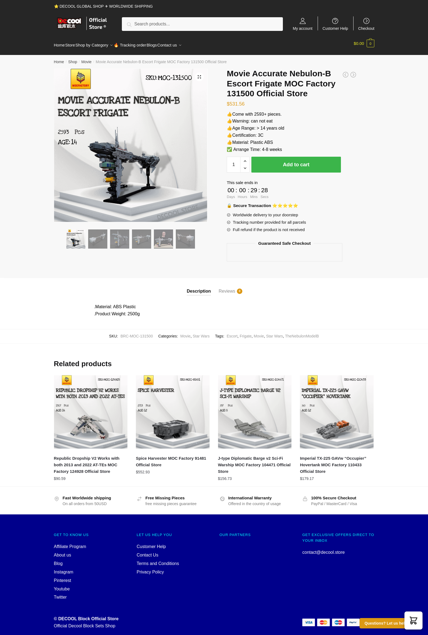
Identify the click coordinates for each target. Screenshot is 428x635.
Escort (232, 333)
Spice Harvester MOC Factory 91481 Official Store (171, 458)
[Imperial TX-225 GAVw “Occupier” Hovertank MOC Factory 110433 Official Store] (337, 409)
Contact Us (147, 551)
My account (302, 28)
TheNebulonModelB (302, 333)
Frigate (246, 333)
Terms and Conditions (158, 560)
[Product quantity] (233, 161)
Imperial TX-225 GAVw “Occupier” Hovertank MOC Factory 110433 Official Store (333, 462)
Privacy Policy (150, 568)
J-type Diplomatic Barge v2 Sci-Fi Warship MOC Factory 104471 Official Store (254, 462)
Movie (86, 58)
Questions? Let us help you (389, 623)
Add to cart (296, 161)
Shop (72, 58)
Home (59, 58)
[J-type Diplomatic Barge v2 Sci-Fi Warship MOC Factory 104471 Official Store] (255, 409)
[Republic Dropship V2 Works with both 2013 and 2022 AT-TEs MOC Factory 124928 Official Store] (91, 409)
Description (199, 288)
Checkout (366, 28)
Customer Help (335, 28)
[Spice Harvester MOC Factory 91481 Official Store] (173, 409)
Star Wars (201, 333)
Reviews (227, 288)
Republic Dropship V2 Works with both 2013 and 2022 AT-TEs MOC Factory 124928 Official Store (87, 462)
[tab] (199, 283)
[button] (413, 620)
